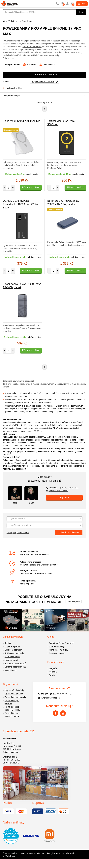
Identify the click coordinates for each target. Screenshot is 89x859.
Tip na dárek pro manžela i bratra (12, 714)
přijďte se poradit (27, 584)
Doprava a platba (12, 646)
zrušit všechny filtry (12, 88)
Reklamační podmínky (14, 653)
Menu (82, 3)
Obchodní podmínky (13, 650)
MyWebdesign (9, 856)
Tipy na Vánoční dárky (14, 690)
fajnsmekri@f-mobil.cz (57, 491)
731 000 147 (62, 488)
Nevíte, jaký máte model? (18, 532)
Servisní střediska (12, 657)
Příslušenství (13, 21)
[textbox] (44, 519)
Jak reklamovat (11, 660)
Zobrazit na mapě (10, 752)
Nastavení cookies (57, 653)
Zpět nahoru (21, 469)
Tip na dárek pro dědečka (12, 702)
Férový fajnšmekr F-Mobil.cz (61, 643)
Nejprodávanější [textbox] (12, 95)
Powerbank (27, 21)
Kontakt (8, 643)
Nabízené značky (56, 646)
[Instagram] (63, 713)
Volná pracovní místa (58, 650)
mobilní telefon (54, 44)
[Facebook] (55, 713)
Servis (52, 675)
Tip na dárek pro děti (14, 694)
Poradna (53, 672)
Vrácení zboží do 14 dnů (15, 663)
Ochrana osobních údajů (15, 667)
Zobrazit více (8, 58)
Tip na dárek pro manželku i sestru (12, 708)
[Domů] (3, 21)
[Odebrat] (44, 82)
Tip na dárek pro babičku (15, 697)
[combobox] (43, 95)
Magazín (53, 668)
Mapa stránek (11, 670)
